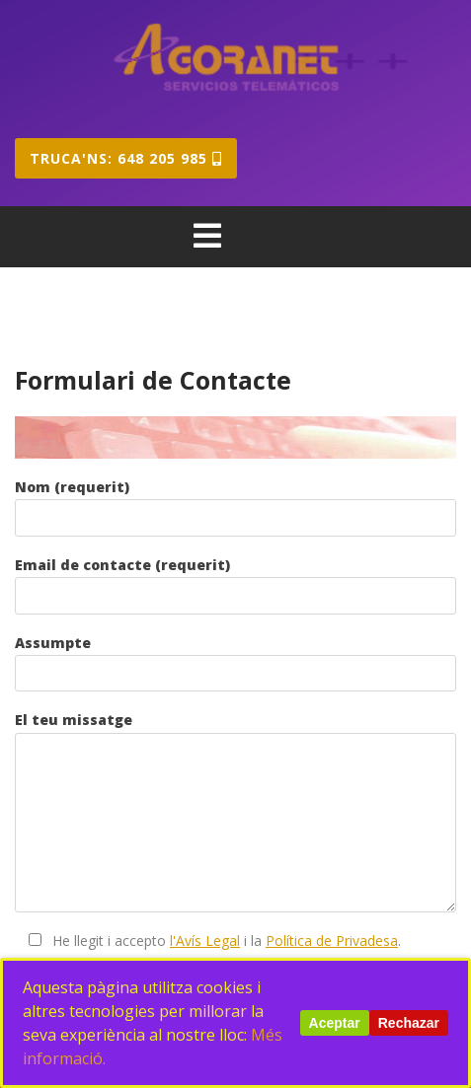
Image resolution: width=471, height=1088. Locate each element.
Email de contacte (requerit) (235, 585)
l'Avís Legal (205, 940)
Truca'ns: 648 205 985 (126, 158)
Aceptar (334, 1023)
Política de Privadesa (332, 940)
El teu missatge (235, 811)
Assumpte (235, 662)
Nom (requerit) (235, 507)
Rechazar (408, 1023)
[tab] (207, 236)
